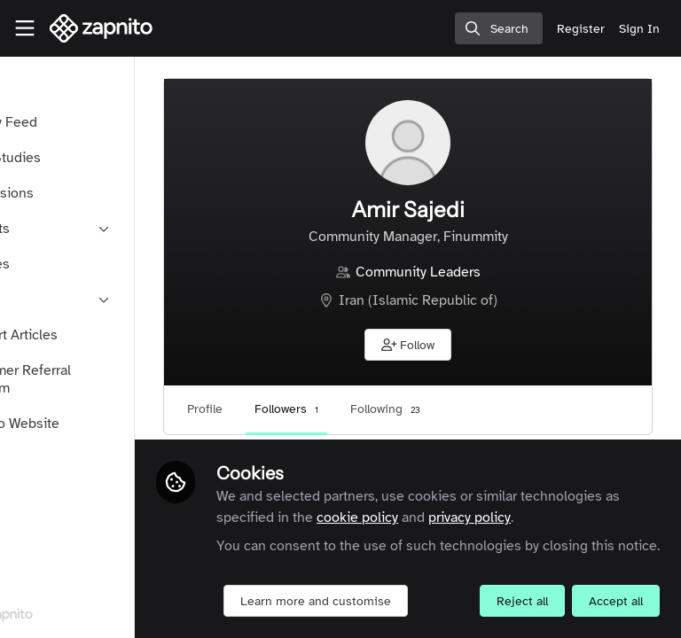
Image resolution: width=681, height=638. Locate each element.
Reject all (357, 601)
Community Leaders (464, 272)
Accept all (451, 601)
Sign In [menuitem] (639, 28)
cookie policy (551, 457)
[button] (454, 345)
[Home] (101, 28)
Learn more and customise (407, 562)
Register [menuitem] (581, 28)
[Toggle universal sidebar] (25, 28)
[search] (499, 28)
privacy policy (349, 478)
